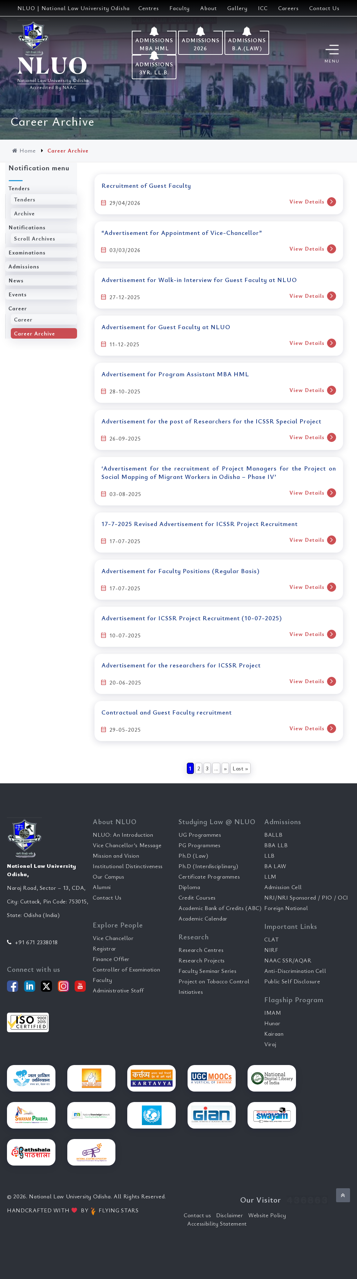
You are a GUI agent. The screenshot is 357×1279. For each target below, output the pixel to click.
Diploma (189, 887)
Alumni (102, 887)
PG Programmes (199, 845)
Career (17, 308)
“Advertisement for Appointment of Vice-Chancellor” (181, 232)
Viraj (270, 1044)
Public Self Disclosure (292, 981)
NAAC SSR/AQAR (287, 960)
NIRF (271, 950)
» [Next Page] (225, 768)
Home (25, 150)
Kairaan (274, 1033)
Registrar (104, 948)
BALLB (273, 834)
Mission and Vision (116, 855)
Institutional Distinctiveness (128, 866)
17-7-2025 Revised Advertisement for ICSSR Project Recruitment (199, 523)
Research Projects (201, 960)
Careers (288, 8)
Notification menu (38, 167)
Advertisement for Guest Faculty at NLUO (165, 327)
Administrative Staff (118, 990)
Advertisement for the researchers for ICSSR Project (181, 665)
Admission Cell (283, 887)
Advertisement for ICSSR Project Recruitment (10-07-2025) (191, 618)
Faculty (179, 8)
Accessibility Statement (217, 1223)
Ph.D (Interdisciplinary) (208, 866)
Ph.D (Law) (193, 855)
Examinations (27, 252)
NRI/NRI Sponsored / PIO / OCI (306, 897)
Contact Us (324, 8)
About (208, 8)
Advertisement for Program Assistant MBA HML (175, 374)
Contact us (197, 1215)
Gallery (237, 8)
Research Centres (200, 950)
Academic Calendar (203, 918)
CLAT (271, 939)
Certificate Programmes (209, 876)
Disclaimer (229, 1215)
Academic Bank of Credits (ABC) (220, 908)
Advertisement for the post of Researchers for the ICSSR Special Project (211, 421)
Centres (148, 8)
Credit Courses (197, 897)
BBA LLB (276, 845)
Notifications (27, 227)
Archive (24, 213)
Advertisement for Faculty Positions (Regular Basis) (180, 571)
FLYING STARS (114, 1210)
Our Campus (108, 876)
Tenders (19, 188)
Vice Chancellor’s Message (127, 845)
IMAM (272, 1012)
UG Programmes (199, 834)
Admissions (23, 266)
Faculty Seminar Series (207, 971)
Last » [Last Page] (240, 768)
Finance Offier (111, 959)
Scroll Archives (34, 238)
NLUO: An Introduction (123, 834)
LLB (269, 855)
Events (17, 294)
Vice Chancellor (113, 938)
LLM (270, 876)
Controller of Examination (126, 969)
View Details (312, 201)
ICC (263, 8)
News (16, 280)
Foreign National (286, 908)
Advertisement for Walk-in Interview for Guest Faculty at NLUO (199, 279)
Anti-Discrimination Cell (295, 971)
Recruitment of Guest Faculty (146, 185)
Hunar (272, 1023)
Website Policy (267, 1215)
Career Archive (34, 333)
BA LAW (275, 866)
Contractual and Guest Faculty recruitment (166, 712)
